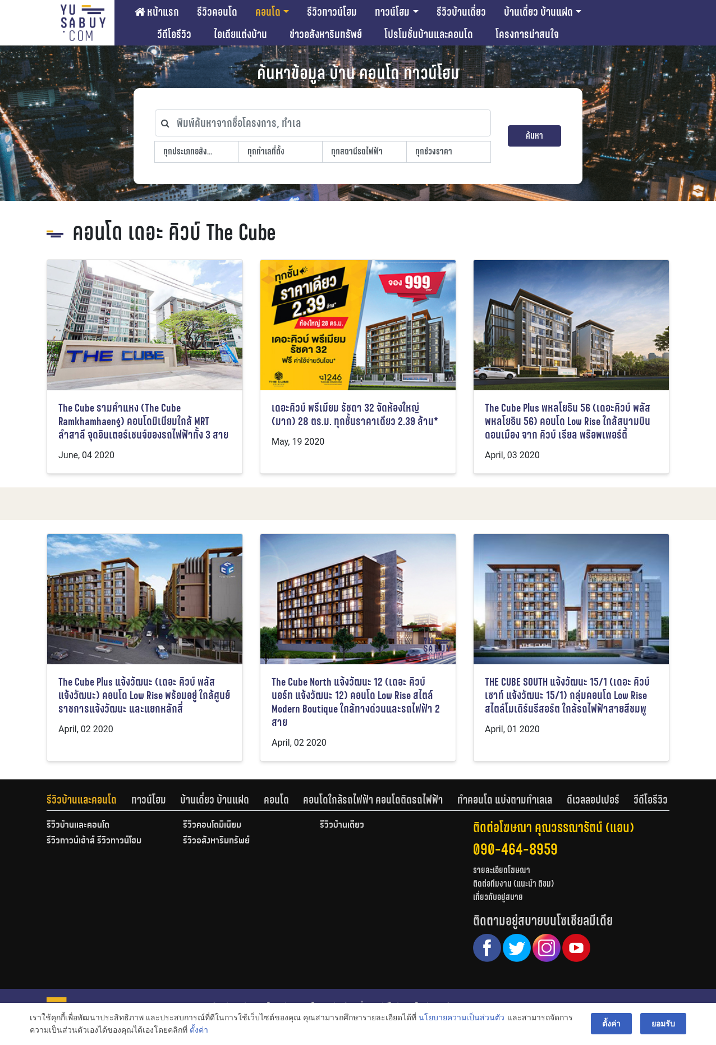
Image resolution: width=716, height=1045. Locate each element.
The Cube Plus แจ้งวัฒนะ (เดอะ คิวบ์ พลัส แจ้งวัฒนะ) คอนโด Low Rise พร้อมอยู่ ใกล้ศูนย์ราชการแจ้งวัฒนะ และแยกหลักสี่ (144, 695)
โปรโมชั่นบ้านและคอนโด (428, 34)
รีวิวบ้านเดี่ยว (461, 12)
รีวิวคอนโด (217, 12)
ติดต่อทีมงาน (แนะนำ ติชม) (513, 883)
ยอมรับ (663, 1023)
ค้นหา (534, 135)
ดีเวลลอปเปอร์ (593, 799)
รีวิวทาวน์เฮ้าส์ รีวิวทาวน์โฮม (94, 841)
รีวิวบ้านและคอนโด (82, 799)
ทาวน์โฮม (392, 12)
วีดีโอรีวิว (174, 34)
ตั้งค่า (199, 1030)
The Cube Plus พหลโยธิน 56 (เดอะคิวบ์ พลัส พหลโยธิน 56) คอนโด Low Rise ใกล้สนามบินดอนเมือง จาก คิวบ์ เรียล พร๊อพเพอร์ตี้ (567, 421)
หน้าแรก (157, 12)
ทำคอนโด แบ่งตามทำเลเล (504, 799)
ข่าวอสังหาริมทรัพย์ (326, 34)
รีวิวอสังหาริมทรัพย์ (216, 841)
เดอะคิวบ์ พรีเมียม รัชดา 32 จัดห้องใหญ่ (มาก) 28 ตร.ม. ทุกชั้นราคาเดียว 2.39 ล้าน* (355, 415)
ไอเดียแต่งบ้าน (240, 34)
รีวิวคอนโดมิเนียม (212, 825)
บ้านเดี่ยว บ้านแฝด (538, 12)
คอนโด (268, 12)
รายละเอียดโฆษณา (501, 870)
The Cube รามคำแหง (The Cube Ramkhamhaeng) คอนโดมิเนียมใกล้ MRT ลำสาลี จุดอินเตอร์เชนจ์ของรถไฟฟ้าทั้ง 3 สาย (143, 421)
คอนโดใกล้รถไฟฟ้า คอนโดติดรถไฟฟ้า (373, 799)
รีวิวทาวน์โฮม (332, 12)
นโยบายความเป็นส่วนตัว (461, 1017)
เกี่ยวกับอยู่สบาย (498, 897)
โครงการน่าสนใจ (527, 34)
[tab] (89, 799)
